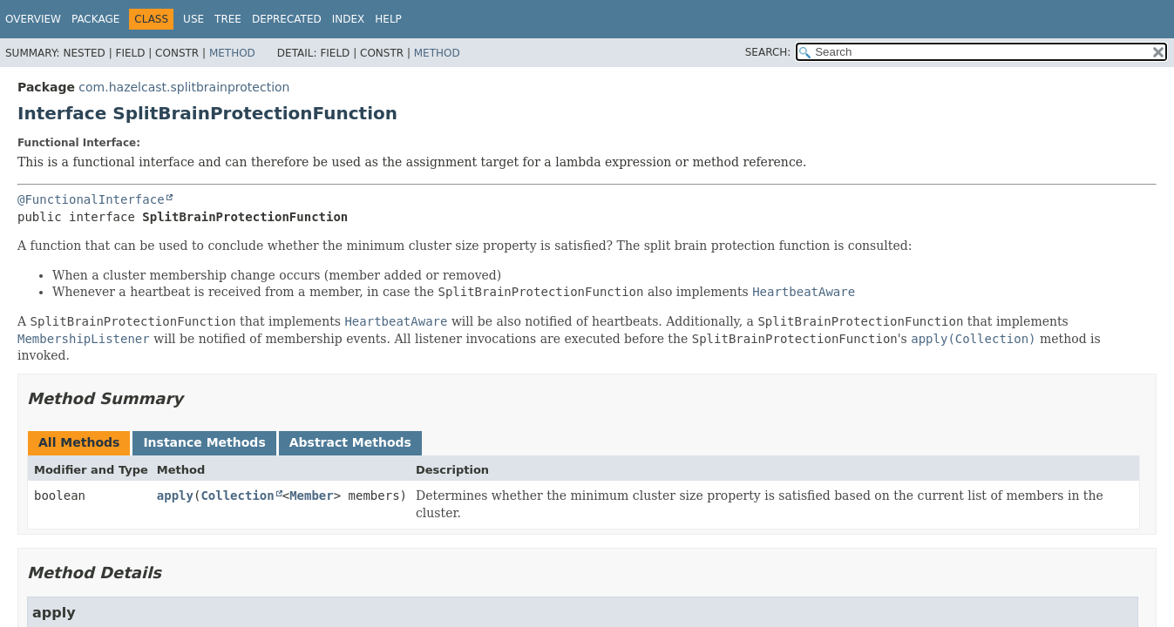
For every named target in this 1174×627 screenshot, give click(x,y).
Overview (33, 19)
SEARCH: (768, 52)
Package (95, 19)
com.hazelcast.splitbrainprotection (183, 87)
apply (175, 495)
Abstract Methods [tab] (350, 442)
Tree (227, 19)
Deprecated (287, 19)
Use (193, 19)
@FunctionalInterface (91, 199)
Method (232, 53)
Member (311, 495)
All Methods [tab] (78, 442)
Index (348, 19)
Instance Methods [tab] (204, 442)
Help (388, 19)
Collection (237, 495)
